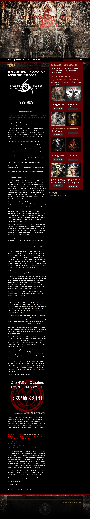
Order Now (58, 108)
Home (10, 60)
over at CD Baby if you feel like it (33, 324)
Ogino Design (79, 502)
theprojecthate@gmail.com (31, 434)
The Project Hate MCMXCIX (45, 18)
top (45, 509)
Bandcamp (41, 498)
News (25, 489)
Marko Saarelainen (77, 501)
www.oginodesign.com (30, 306)
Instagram (33, 498)
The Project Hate (32, 489)
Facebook (25, 498)
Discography (22, 60)
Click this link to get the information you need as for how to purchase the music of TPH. (65, 70)
